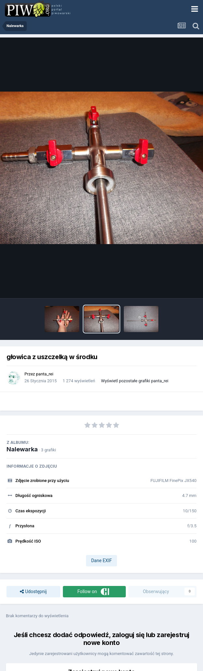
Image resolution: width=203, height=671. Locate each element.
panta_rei (44, 374)
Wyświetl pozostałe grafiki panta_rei (134, 380)
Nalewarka (22, 449)
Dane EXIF (101, 560)
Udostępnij (33, 591)
